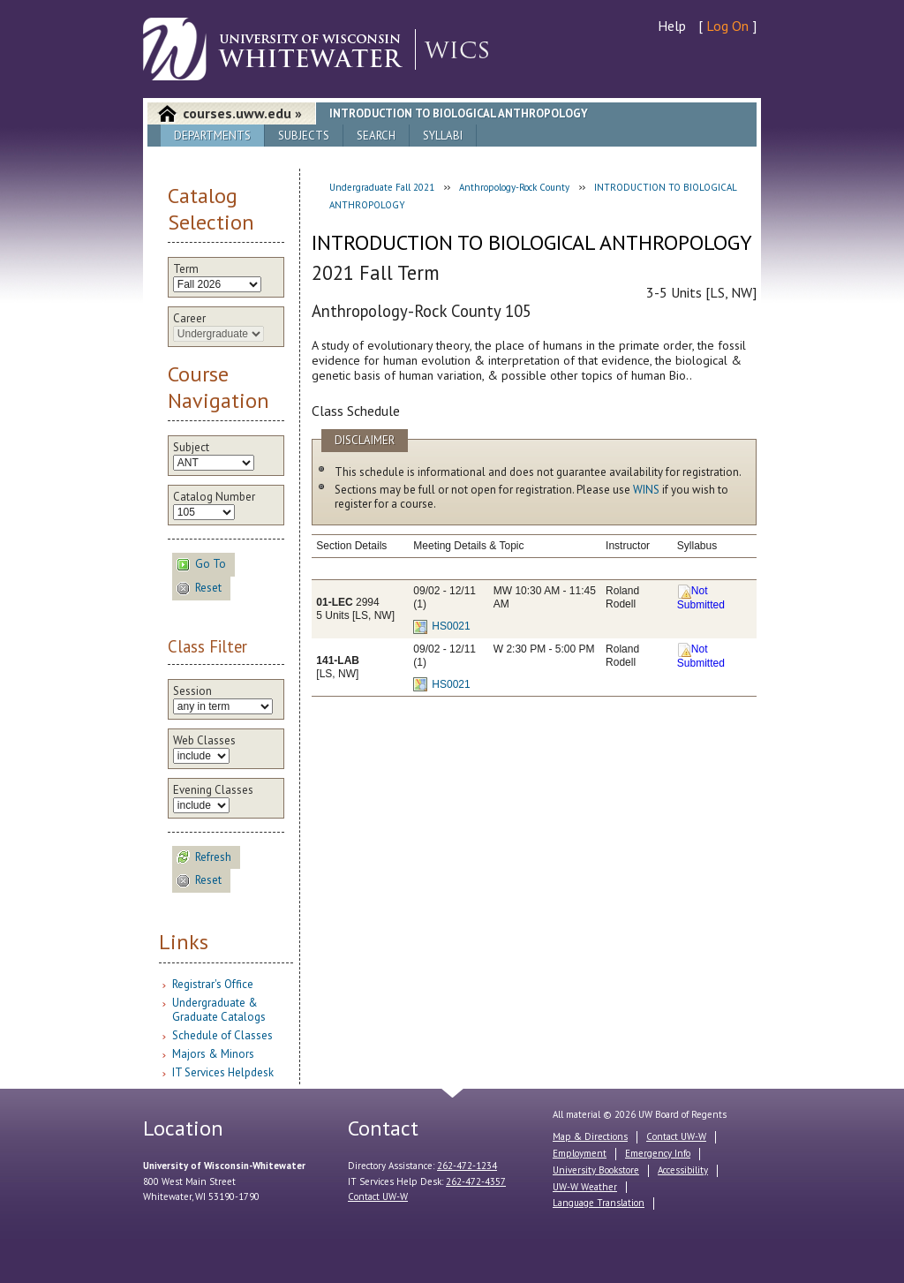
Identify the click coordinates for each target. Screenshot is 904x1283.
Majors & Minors (213, 1053)
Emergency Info (657, 1153)
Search (376, 135)
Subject (191, 448)
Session (192, 691)
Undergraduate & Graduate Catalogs (219, 1009)
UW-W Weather (585, 1187)
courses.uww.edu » (242, 113)
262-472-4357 (476, 1181)
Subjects (303, 135)
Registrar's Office (212, 984)
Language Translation (598, 1202)
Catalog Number (214, 497)
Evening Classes (213, 790)
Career (189, 319)
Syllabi (443, 135)
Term (186, 269)
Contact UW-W (378, 1196)
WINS (646, 489)
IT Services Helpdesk (223, 1072)
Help (672, 25)
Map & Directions (590, 1136)
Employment (579, 1153)
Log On (727, 25)
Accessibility (683, 1170)
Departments (212, 135)
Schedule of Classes (222, 1035)
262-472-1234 (467, 1165)
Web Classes (204, 741)
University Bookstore (596, 1170)
